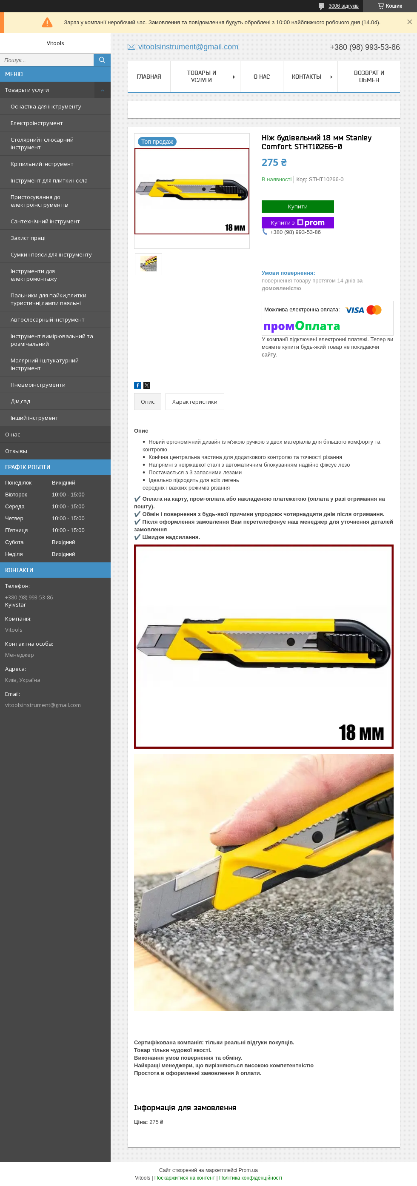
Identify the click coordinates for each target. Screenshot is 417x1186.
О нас (12, 434)
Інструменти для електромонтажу (34, 274)
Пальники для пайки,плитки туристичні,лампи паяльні (48, 299)
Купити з (298, 223)
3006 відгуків (343, 6)
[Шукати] (102, 60)
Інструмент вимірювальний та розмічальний (52, 340)
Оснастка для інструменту (46, 106)
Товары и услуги (27, 90)
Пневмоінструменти (38, 384)
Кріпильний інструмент (42, 164)
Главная (149, 76)
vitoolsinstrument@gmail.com (43, 705)
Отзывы (16, 451)
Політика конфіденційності (250, 1178)
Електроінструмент (37, 123)
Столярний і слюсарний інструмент (42, 143)
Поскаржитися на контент (184, 1178)
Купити (298, 206)
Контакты (306, 76)
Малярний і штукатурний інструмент (45, 364)
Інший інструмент (34, 418)
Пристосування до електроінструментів (39, 200)
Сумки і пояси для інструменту (51, 254)
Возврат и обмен (369, 76)
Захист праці (28, 238)
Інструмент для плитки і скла (49, 180)
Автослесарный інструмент (48, 319)
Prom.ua (248, 1170)
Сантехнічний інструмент (45, 221)
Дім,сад (20, 401)
